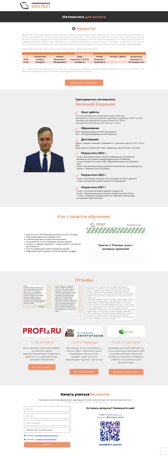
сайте (73, 251)
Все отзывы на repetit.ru (84, 372)
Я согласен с (42, 436)
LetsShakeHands (134, 44)
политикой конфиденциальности (46, 435)
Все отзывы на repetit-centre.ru (126, 372)
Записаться (47, 445)
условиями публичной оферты (46, 439)
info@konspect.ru (113, 414)
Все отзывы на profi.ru (42, 367)
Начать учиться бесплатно (84, 82)
